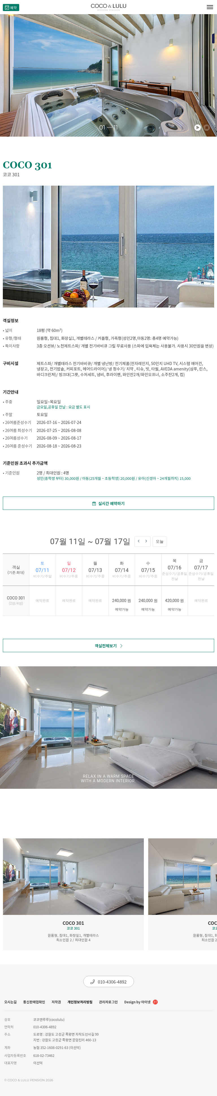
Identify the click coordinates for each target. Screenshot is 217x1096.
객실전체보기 (108, 645)
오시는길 (10, 1001)
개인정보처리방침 (80, 1001)
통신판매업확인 (34, 1001)
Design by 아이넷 (141, 1002)
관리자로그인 (108, 1001)
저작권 (56, 1001)
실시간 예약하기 (108, 503)
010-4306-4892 (108, 982)
